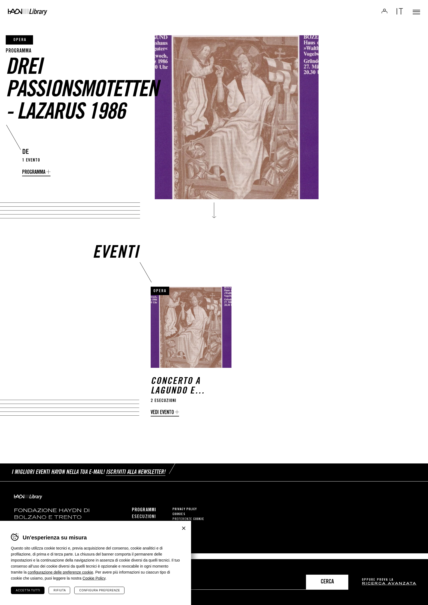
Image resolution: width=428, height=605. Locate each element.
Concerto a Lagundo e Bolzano (175, 395)
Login (377, 15)
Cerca (327, 582)
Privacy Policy (185, 515)
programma (33, 172)
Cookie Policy (93, 578)
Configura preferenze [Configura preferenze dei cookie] (99, 590)
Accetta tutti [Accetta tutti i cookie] (28, 590)
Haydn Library (56, 17)
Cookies (179, 520)
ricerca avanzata (389, 584)
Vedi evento (162, 422)
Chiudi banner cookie (183, 528)
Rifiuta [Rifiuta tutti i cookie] (60, 590)
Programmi (144, 515)
